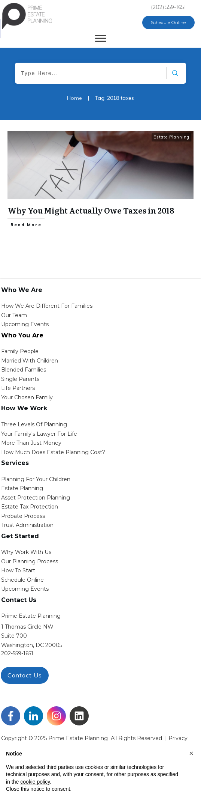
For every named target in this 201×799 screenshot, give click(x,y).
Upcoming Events (25, 324)
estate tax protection (29, 506)
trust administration (27, 525)
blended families (23, 369)
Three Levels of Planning (34, 424)
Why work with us (26, 552)
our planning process (29, 561)
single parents (20, 379)
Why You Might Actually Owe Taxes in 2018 (91, 210)
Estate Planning (171, 137)
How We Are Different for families (46, 305)
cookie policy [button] (35, 782)
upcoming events (25, 588)
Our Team (14, 315)
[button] (191, 753)
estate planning (22, 488)
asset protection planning (35, 497)
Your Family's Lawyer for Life (39, 433)
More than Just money (31, 442)
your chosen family (27, 397)
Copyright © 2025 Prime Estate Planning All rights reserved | (84, 738)
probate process (23, 516)
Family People (20, 351)
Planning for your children (35, 479)
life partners (18, 388)
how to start (18, 570)
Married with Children (29, 360)
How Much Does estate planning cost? (53, 452)
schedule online (22, 579)
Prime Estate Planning (31, 615)
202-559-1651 (17, 653)
